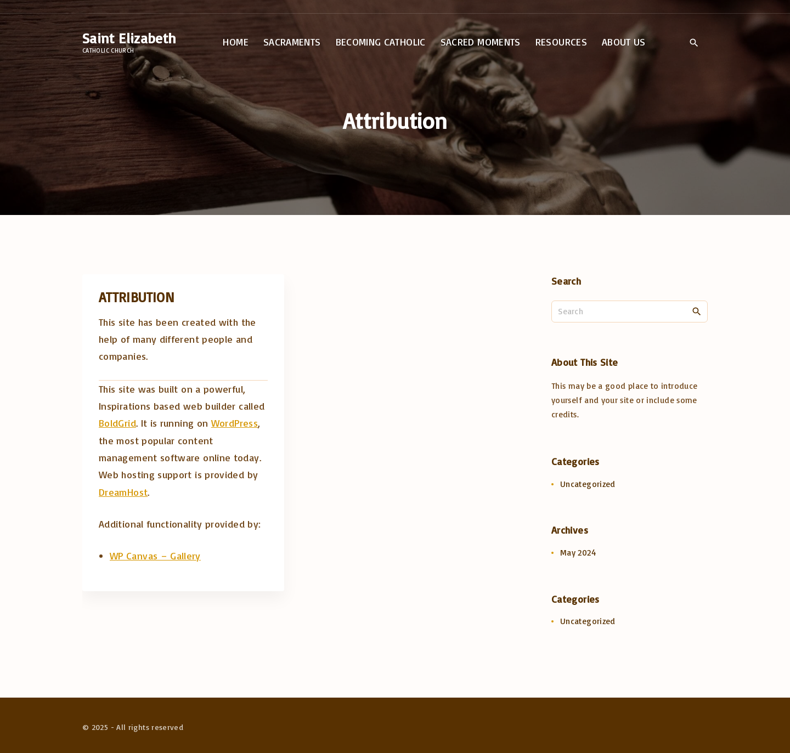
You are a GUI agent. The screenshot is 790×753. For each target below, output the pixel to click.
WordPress (234, 423)
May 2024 (578, 552)
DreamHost (123, 492)
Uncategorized (588, 484)
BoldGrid (117, 423)
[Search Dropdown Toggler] (694, 43)
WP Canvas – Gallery (155, 556)
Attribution (136, 296)
